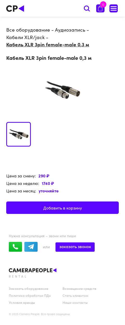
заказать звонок (75, 246)
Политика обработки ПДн (30, 295)
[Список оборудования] (113, 8)
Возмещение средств (79, 288)
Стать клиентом (75, 295)
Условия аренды (22, 302)
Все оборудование (28, 29)
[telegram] (31, 247)
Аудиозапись (70, 29)
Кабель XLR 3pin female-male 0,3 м (47, 44)
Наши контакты (75, 302)
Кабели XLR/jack (25, 36)
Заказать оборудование (28, 288)
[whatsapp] (15, 247)
